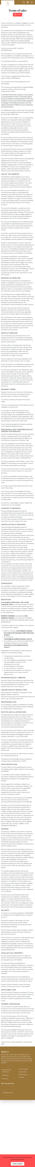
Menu (17, 14)
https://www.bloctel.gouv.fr (15, 686)
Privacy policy (23, 1074)
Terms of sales (23, 1069)
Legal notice (23, 1072)
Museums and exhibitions (6, 1071)
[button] (32, 2)
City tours (5, 1078)
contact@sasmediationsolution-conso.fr (18, 639)
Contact (21, 1077)
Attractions (5, 1075)
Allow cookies (17, 1164)
